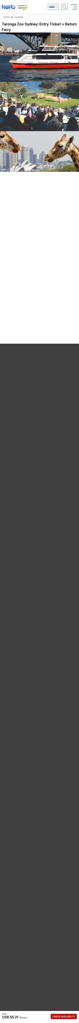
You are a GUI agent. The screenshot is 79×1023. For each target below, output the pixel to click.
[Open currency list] (53, 7)
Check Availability (63, 1016)
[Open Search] (64, 7)
